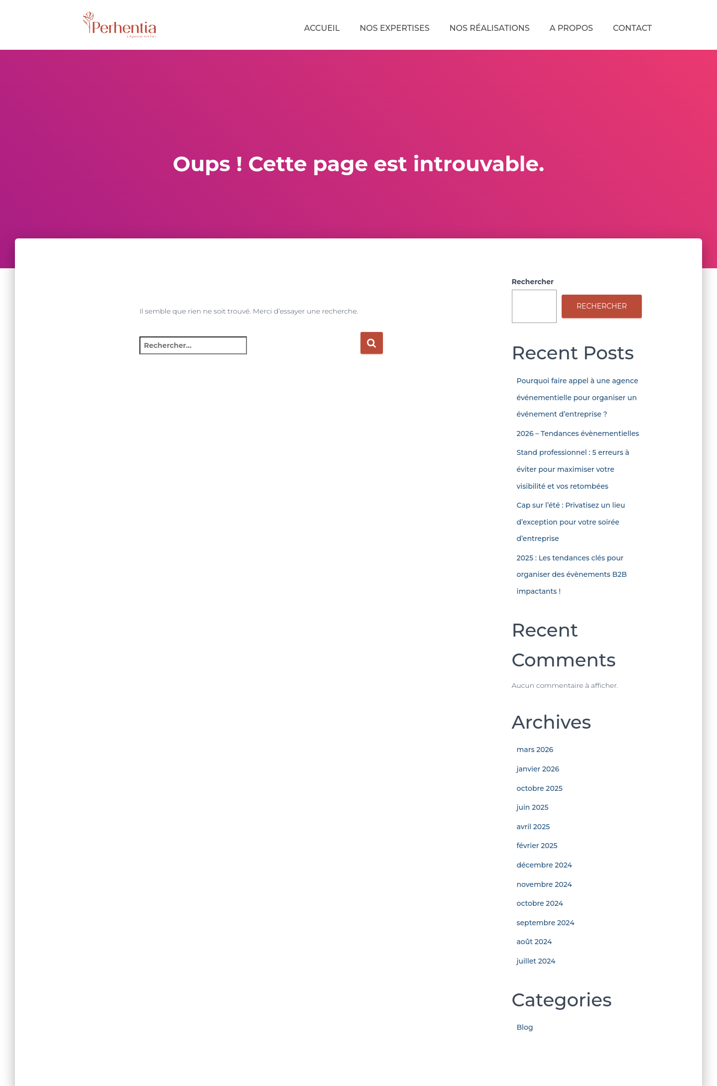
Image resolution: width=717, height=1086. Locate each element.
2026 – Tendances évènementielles (578, 433)
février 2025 (537, 845)
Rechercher (533, 281)
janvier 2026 (538, 768)
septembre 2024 (546, 922)
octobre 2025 (540, 788)
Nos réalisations (490, 28)
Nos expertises (394, 28)
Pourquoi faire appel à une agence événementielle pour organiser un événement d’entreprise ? (577, 397)
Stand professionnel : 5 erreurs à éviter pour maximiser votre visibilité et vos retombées (573, 469)
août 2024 (534, 941)
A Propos (571, 28)
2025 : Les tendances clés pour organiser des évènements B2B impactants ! (572, 574)
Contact (632, 28)
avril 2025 (533, 826)
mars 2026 (535, 749)
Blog (525, 1027)
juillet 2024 (536, 961)
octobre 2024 (540, 903)
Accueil (322, 28)
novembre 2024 (544, 884)
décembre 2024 (544, 865)
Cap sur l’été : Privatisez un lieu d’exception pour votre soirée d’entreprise (571, 522)
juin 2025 (533, 807)
